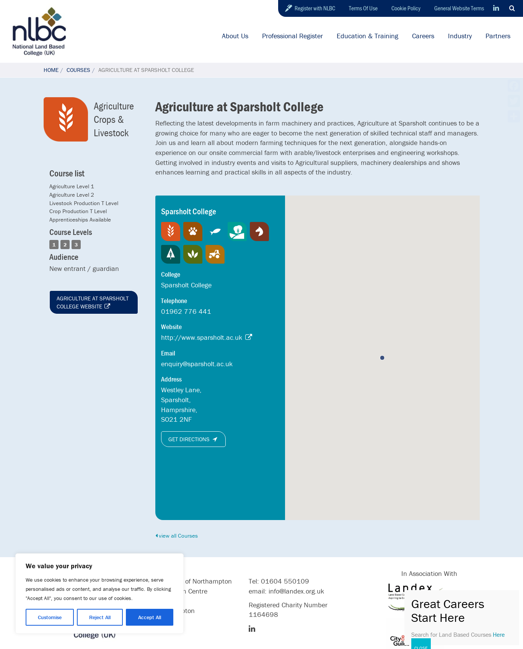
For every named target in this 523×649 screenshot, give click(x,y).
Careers (423, 35)
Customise (50, 617)
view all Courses (176, 535)
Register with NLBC (315, 8)
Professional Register (292, 35)
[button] (382, 357)
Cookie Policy (405, 8)
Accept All (149, 617)
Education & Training (367, 35)
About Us (235, 35)
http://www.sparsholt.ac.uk (207, 337)
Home (51, 69)
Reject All (100, 617)
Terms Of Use (363, 8)
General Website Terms (459, 8)
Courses (78, 69)
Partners (498, 35)
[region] (99, 593)
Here (499, 634)
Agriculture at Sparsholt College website (93, 302)
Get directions (193, 439)
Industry (460, 35)
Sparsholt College (186, 284)
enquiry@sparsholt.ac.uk (197, 363)
